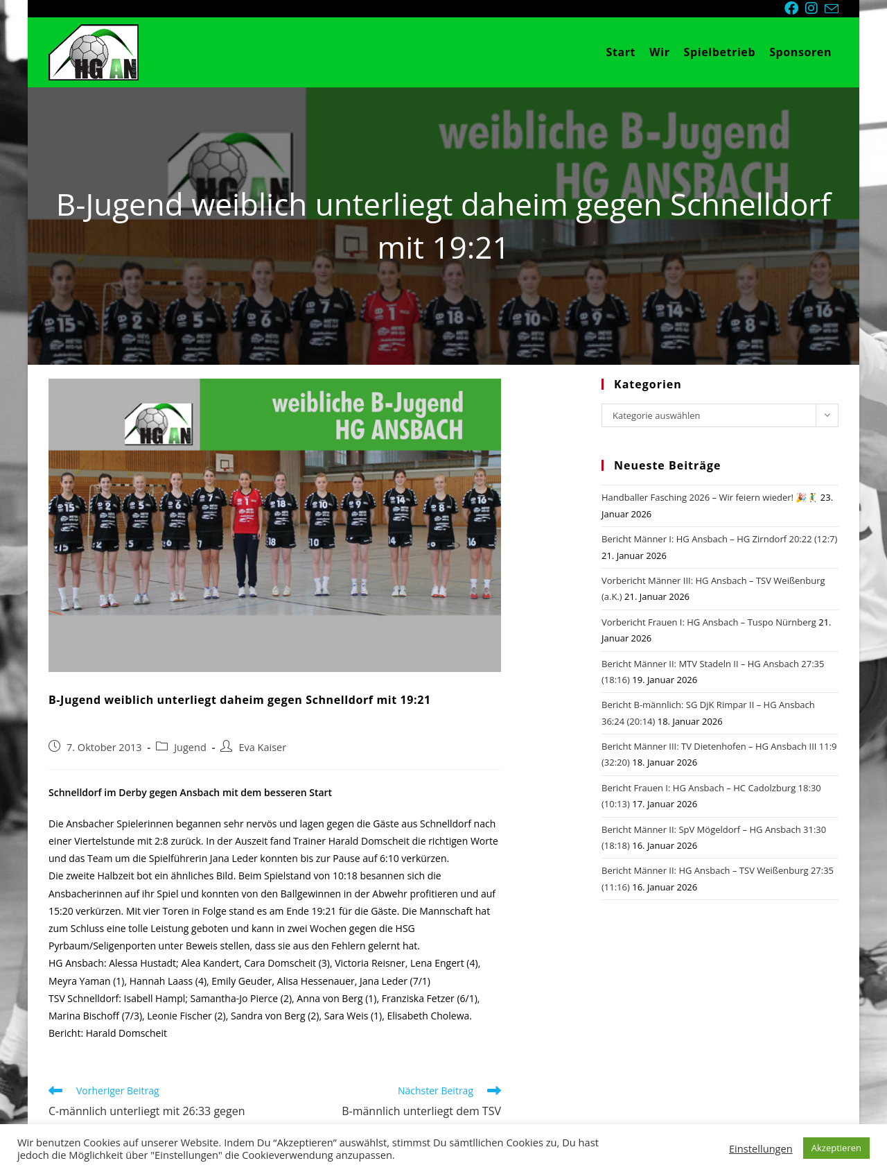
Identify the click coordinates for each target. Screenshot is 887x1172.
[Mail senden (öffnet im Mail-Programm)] (831, 9)
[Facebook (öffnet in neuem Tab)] (794, 8)
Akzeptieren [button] (836, 1147)
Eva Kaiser (262, 747)
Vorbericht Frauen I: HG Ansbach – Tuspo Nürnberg (708, 622)
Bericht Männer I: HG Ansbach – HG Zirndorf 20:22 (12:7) (719, 539)
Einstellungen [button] (761, 1148)
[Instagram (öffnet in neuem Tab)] (815, 8)
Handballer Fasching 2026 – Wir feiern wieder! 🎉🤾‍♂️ (709, 497)
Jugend (190, 747)
